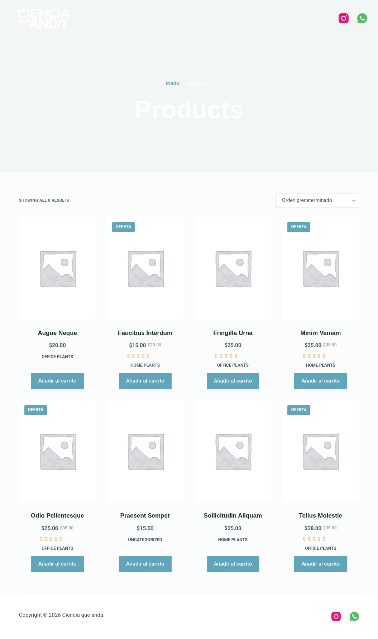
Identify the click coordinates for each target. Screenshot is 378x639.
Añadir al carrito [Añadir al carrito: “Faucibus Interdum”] (145, 381)
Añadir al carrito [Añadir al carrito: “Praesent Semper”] (145, 564)
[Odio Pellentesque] (57, 451)
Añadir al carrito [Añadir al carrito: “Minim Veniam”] (320, 381)
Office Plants (57, 356)
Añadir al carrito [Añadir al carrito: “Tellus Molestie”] (320, 564)
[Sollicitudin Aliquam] (233, 451)
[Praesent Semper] (145, 451)
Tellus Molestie (321, 515)
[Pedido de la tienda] (317, 200)
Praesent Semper (145, 515)
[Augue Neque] (57, 268)
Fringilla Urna (233, 333)
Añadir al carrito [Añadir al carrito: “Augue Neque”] (57, 381)
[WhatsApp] (362, 18)
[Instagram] (344, 18)
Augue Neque (57, 333)
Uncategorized (145, 539)
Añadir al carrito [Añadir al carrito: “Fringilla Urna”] (233, 381)
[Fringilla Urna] (233, 268)
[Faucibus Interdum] (145, 268)
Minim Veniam (320, 333)
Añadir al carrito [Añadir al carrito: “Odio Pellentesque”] (57, 564)
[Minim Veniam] (320, 268)
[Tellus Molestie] (320, 451)
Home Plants (145, 365)
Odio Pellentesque (57, 515)
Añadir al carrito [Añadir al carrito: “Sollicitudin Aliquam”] (233, 564)
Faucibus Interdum (145, 333)
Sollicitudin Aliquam (233, 515)
